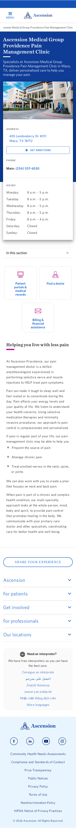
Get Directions (40, 150)
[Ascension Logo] (38, 729)
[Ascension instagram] (62, 741)
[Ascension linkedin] (30, 741)
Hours (11, 185)
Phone (11, 160)
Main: (10, 168)
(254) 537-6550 (28, 168)
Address (12, 129)
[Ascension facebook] (14, 741)
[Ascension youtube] (46, 741)
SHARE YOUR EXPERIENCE (38, 562)
